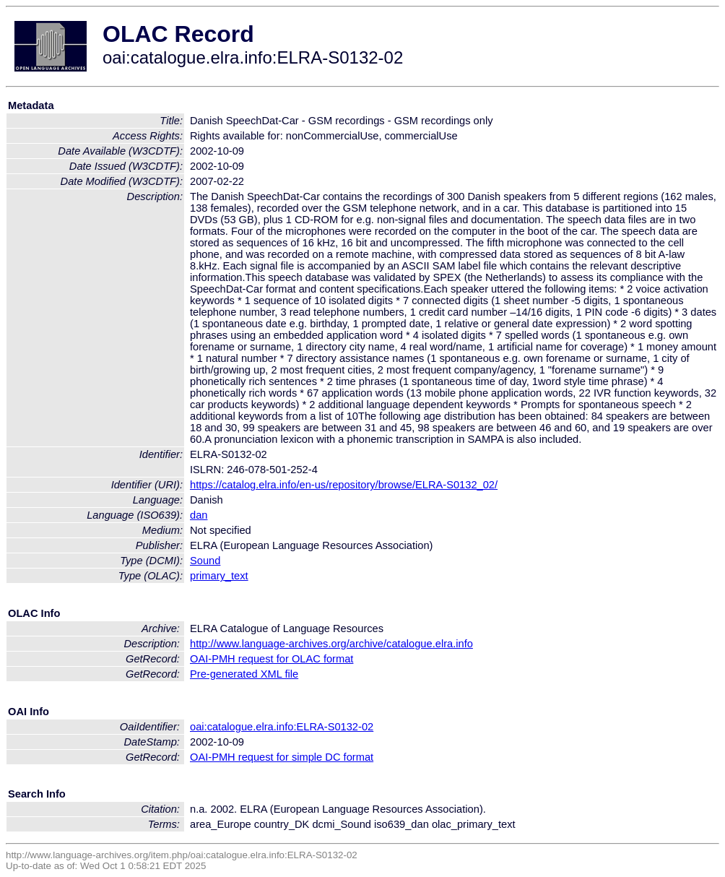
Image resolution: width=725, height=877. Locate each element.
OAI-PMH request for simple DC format (281, 757)
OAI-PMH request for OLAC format (271, 659)
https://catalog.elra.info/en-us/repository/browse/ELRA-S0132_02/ (344, 485)
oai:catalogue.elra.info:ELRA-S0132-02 (281, 727)
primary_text (219, 576)
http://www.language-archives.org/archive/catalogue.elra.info (331, 643)
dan (198, 515)
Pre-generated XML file (244, 674)
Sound (205, 560)
